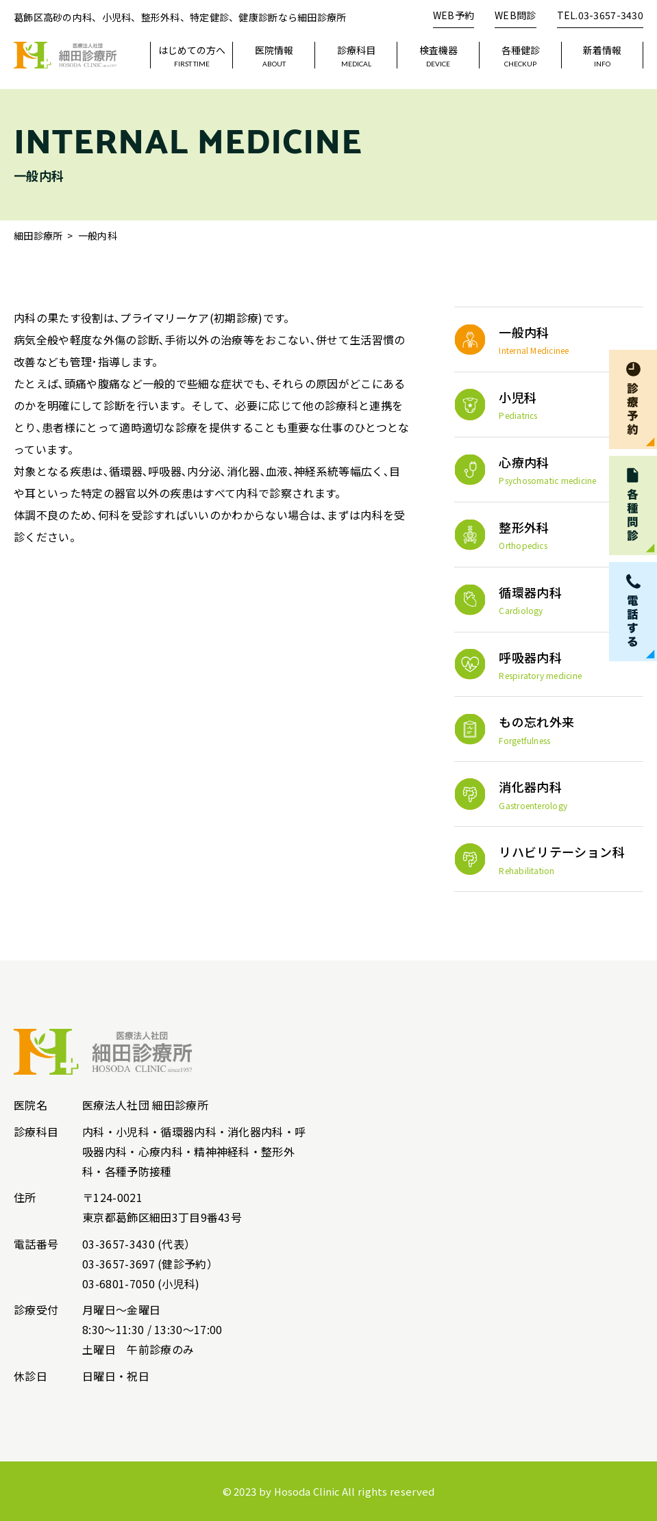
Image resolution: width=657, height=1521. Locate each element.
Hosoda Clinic (307, 1491)
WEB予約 (453, 15)
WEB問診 (515, 15)
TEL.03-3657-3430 (600, 15)
